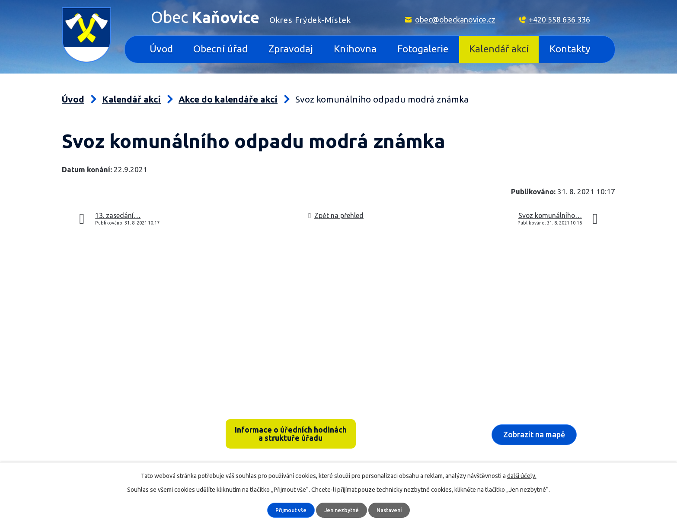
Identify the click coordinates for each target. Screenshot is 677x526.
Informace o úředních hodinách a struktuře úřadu (290, 435)
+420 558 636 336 (559, 19)
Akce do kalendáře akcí (228, 99)
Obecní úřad (220, 48)
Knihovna (355, 48)
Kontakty (569, 48)
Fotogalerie (422, 48)
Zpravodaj (290, 48)
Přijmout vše (289, 510)
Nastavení (392, 510)
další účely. (521, 475)
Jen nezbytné (342, 510)
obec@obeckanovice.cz (455, 19)
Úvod (161, 48)
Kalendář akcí (499, 48)
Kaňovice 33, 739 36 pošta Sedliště (129, 423)
